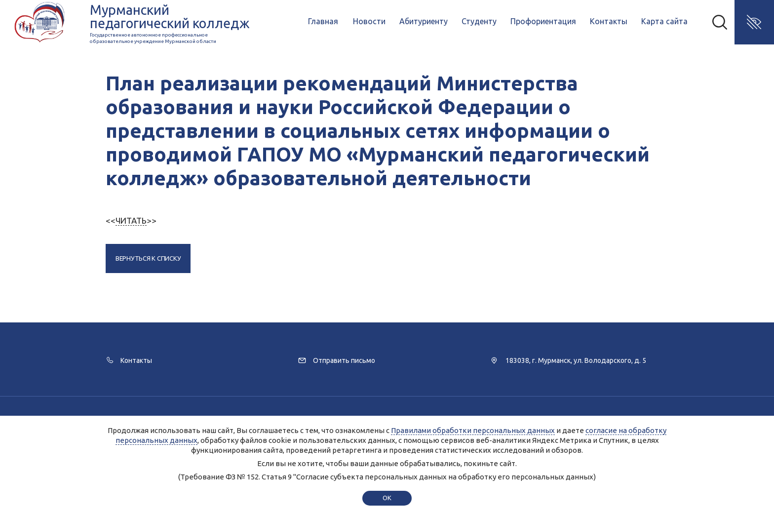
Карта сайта (664, 21)
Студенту (479, 21)
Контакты (608, 21)
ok (387, 497)
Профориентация (543, 21)
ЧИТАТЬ (131, 220)
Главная (323, 21)
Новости (369, 21)
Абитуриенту (423, 21)
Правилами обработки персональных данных (473, 430)
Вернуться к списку (148, 258)
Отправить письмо (344, 360)
